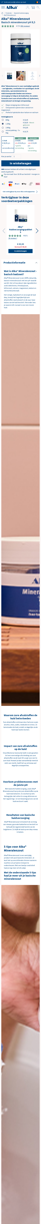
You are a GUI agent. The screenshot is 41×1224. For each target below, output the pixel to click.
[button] (38, 2)
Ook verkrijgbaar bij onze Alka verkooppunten (20, 191)
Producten (9, 13)
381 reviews (25, 26)
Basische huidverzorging (21, 13)
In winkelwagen (20, 163)
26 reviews (12, 238)
